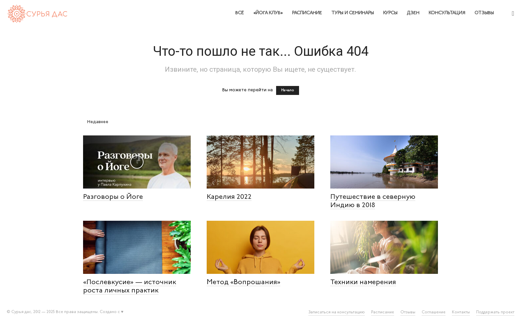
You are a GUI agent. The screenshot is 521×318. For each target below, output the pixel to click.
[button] (513, 14)
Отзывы (484, 13)
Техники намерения (363, 282)
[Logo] (38, 13)
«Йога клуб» (268, 13)
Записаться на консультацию (336, 312)
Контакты (461, 312)
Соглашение (434, 312)
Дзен (413, 13)
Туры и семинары (352, 13)
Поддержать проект (495, 312)
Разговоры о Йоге (113, 197)
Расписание (307, 13)
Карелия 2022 (229, 197)
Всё (239, 13)
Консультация (447, 13)
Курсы (390, 13)
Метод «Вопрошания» (243, 282)
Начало (287, 90)
